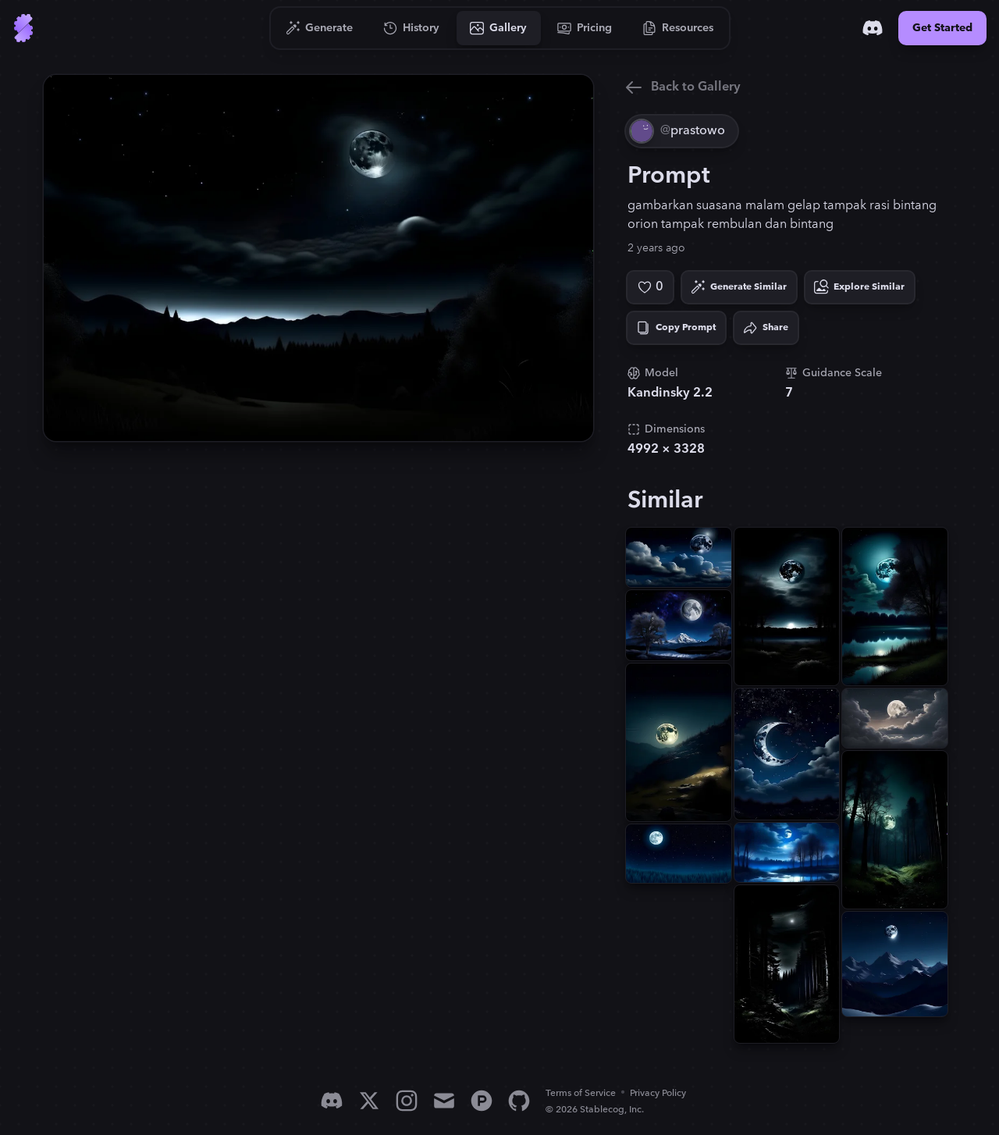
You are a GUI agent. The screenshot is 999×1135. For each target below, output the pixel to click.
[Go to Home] (23, 28)
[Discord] (873, 28)
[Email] (444, 1100)
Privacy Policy (658, 1093)
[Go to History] (411, 28)
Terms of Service (581, 1093)
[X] (369, 1100)
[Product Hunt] (481, 1100)
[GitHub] (519, 1100)
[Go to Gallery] (498, 28)
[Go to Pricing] (584, 28)
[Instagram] (406, 1100)
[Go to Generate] (319, 28)
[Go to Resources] (678, 28)
